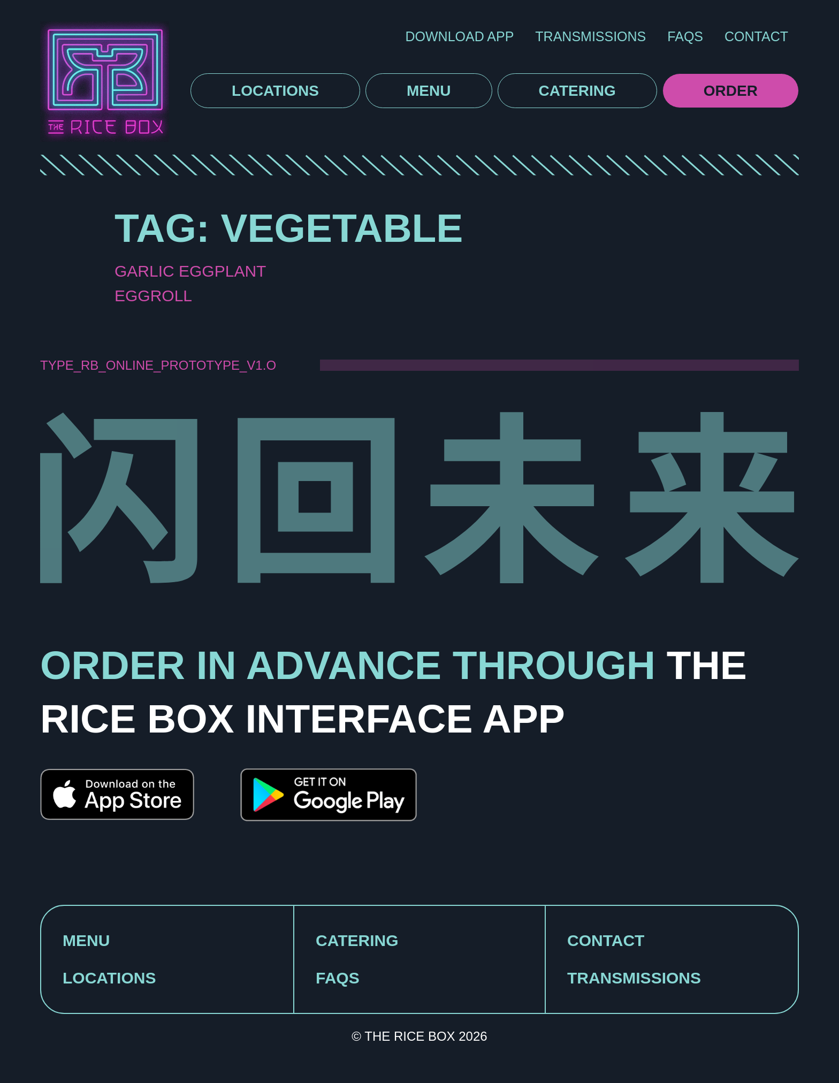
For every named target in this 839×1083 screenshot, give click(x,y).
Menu (429, 90)
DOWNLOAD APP (460, 36)
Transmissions (590, 36)
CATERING (357, 940)
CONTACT (605, 940)
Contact (756, 36)
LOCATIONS (109, 978)
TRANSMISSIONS (634, 978)
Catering (577, 90)
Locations (275, 90)
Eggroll (153, 295)
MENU (86, 940)
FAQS (685, 36)
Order (731, 90)
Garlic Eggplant (190, 271)
